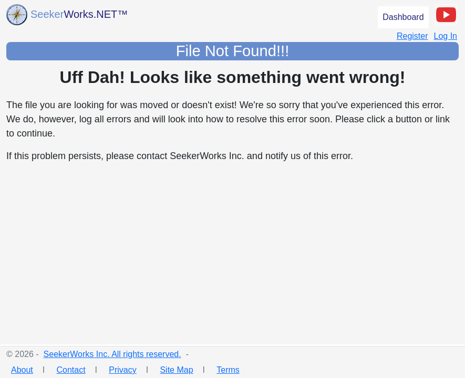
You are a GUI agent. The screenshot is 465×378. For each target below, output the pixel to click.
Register (412, 36)
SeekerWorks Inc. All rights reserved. (112, 354)
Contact (70, 369)
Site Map (176, 369)
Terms (228, 369)
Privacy (122, 369)
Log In (445, 36)
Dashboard (403, 17)
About (22, 369)
